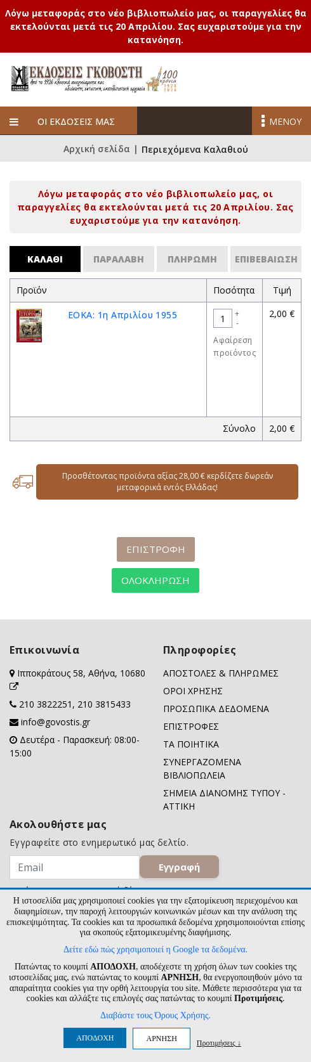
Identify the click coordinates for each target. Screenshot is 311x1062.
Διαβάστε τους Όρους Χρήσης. (155, 1015)
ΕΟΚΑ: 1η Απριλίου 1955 (123, 315)
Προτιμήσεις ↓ (219, 1043)
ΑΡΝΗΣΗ (161, 1038)
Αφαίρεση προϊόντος (234, 346)
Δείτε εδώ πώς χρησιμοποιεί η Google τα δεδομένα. (155, 949)
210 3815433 (104, 704)
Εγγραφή (179, 866)
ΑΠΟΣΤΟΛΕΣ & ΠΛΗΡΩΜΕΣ (221, 673)
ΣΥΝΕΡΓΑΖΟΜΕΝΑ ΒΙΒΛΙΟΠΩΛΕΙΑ (202, 768)
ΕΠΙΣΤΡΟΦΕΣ (191, 726)
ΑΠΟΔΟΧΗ (95, 1037)
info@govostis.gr (55, 722)
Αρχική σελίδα (96, 150)
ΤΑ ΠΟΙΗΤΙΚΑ (191, 744)
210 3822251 (45, 704)
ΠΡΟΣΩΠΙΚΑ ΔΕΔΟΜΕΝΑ (216, 709)
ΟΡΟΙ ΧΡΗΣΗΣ (193, 691)
